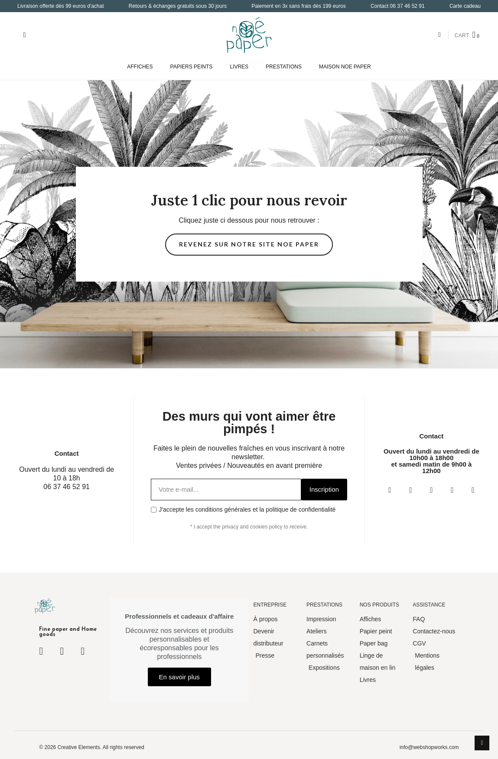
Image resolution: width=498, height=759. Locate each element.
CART (462, 35)
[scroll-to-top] (482, 743)
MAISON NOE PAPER (345, 67)
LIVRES (239, 67)
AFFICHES (140, 67)
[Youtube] (452, 490)
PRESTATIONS (284, 67)
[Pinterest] (472, 490)
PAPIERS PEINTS (191, 67)
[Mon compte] (439, 35)
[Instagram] (410, 490)
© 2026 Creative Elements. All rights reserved (91, 747)
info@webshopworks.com (429, 747)
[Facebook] (389, 490)
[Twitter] (431, 490)
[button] (24, 35)
